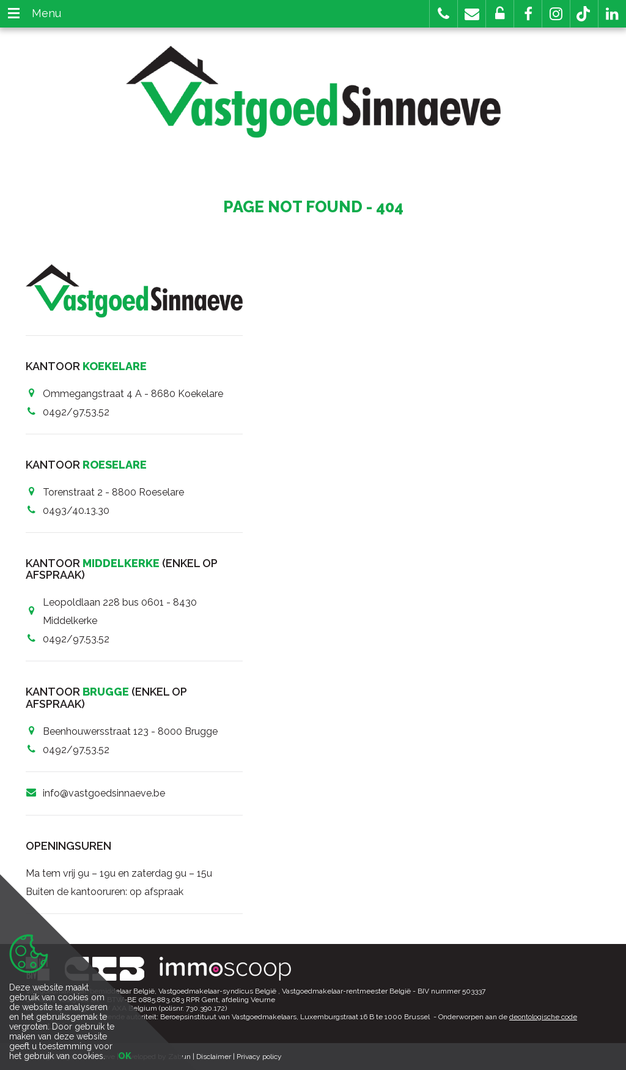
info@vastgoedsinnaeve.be (104, 793)
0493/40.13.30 (76, 510)
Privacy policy (259, 1056)
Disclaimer (213, 1056)
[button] (528, 14)
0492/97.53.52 (76, 412)
